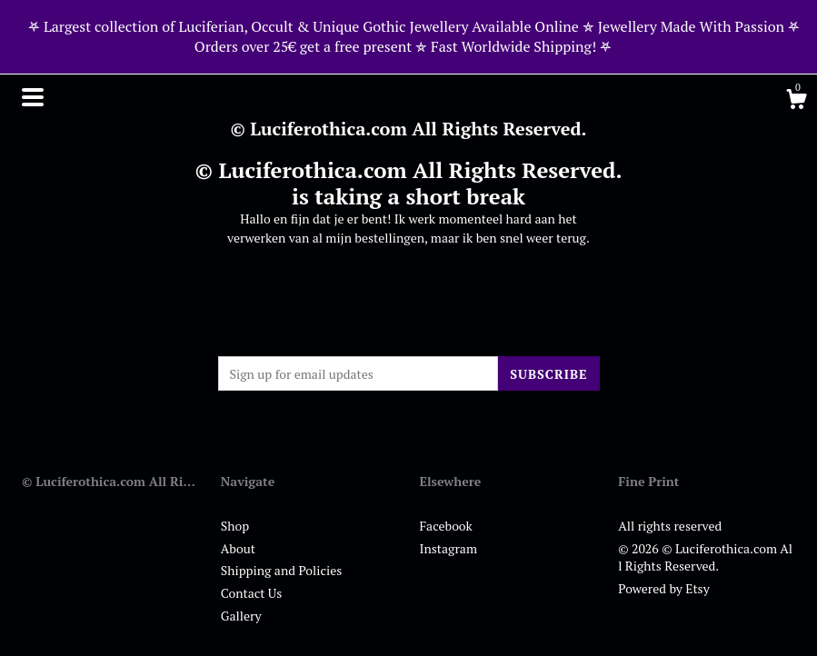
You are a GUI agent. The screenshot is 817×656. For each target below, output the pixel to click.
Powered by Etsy (663, 588)
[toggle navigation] (33, 97)
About (238, 548)
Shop (235, 525)
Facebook (446, 525)
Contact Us (252, 592)
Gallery (241, 615)
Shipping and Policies (282, 570)
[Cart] (796, 101)
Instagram (448, 548)
